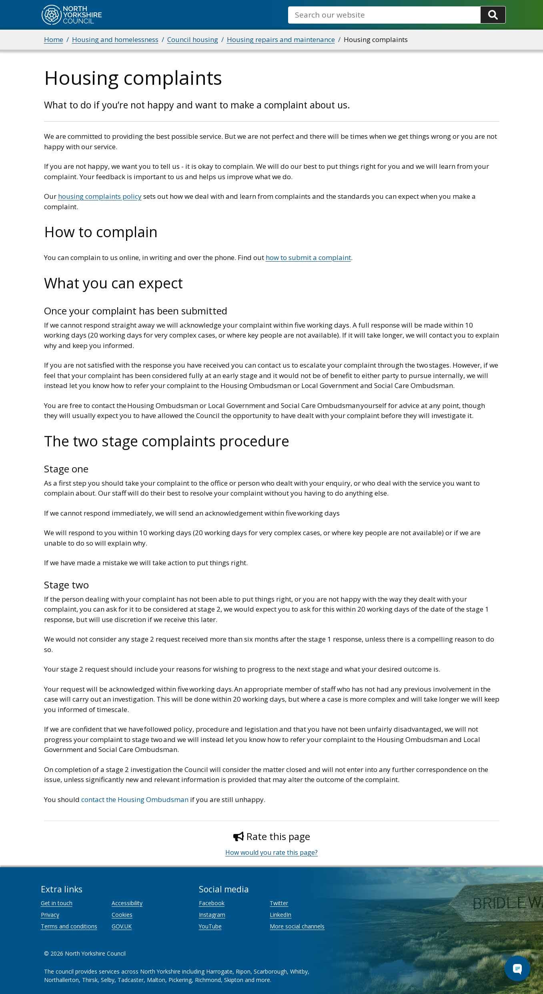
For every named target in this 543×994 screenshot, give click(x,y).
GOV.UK (122, 926)
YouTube (210, 926)
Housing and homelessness (115, 39)
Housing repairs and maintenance (281, 39)
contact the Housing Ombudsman (134, 799)
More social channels (297, 926)
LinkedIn (280, 914)
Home (53, 39)
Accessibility (127, 903)
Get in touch (56, 903)
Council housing (192, 39)
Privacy (50, 914)
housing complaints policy (100, 196)
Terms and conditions (69, 926)
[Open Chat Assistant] (517, 968)
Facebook (211, 903)
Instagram (212, 914)
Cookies (122, 914)
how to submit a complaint (308, 257)
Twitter (279, 903)
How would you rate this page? (271, 852)
